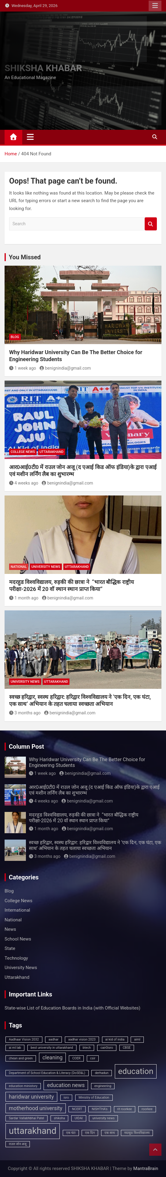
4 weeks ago (23, 483)
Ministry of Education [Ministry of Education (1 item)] (94, 1097)
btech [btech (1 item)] (87, 1048)
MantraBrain (145, 1168)
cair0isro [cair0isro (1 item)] (107, 1048)
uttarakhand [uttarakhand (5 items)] (32, 1131)
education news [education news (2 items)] (66, 1085)
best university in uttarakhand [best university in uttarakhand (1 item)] (52, 1048)
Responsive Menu (155, 6)
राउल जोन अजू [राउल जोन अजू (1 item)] (17, 1144)
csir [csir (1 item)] (92, 1058)
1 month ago (23, 597)
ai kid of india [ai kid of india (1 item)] (115, 1039)
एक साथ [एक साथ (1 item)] (109, 1133)
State (10, 948)
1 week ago (22, 368)
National (19, 567)
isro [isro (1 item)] (66, 1097)
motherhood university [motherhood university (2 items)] (35, 1108)
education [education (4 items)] (136, 1071)
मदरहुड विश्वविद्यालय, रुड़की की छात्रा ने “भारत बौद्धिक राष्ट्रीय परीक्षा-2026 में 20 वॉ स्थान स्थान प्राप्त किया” (83, 817)
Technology (16, 958)
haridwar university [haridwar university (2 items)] (31, 1097)
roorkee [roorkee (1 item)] (147, 1109)
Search (151, 223)
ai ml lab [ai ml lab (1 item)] (15, 1048)
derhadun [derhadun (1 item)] (101, 1073)
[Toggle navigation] (30, 137)
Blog (15, 337)
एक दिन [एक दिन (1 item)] (90, 1133)
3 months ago (25, 712)
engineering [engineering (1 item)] (102, 1086)
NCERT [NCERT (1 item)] (77, 1109)
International (17, 910)
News (10, 929)
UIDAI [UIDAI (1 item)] (79, 1118)
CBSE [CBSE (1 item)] (127, 1048)
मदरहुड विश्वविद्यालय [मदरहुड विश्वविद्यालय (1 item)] (137, 1133)
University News (45, 567)
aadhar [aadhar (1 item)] (53, 1039)
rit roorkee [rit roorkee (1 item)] (124, 1109)
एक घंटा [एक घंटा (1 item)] (71, 1133)
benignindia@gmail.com (65, 368)
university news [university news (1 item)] (103, 1118)
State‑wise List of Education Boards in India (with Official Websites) (72, 1008)
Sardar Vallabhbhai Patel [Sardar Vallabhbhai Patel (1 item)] (26, 1118)
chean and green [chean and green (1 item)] (21, 1058)
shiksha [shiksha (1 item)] (59, 1118)
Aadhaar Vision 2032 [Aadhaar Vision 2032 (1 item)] (24, 1039)
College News (23, 452)
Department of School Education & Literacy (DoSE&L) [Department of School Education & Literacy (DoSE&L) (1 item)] (47, 1073)
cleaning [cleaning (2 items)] (52, 1057)
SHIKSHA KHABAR (43, 68)
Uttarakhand (52, 452)
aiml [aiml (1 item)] (137, 1039)
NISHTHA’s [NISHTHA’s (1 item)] (100, 1109)
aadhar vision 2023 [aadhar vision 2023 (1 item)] (82, 1039)
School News (18, 939)
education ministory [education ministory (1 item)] (23, 1086)
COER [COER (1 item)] (76, 1058)
